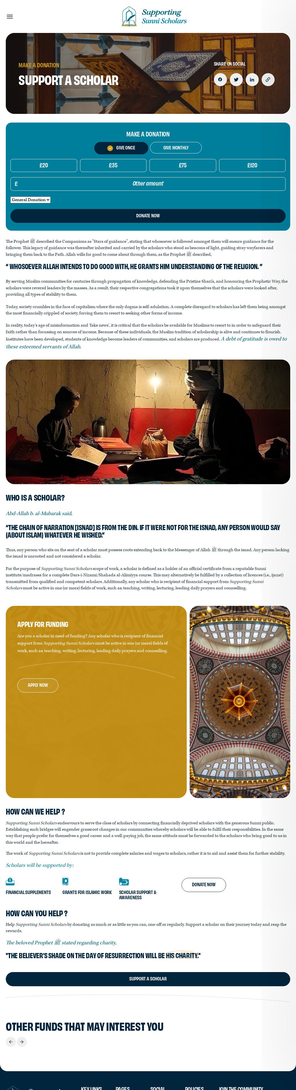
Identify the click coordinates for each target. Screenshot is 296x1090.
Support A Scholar (147, 978)
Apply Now (38, 685)
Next (22, 1042)
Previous (11, 1042)
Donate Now (203, 884)
